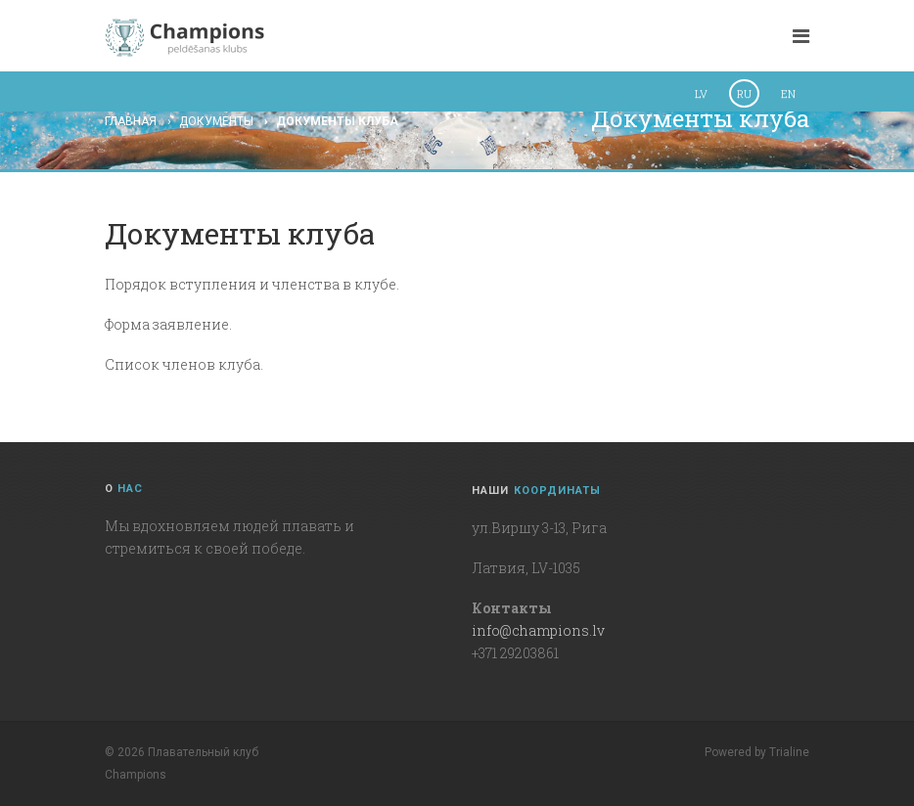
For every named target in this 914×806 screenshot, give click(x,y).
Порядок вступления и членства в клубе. (252, 284)
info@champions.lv (538, 630)
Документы (216, 121)
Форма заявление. (168, 324)
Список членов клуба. (184, 364)
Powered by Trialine (757, 752)
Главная (131, 121)
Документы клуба (337, 121)
